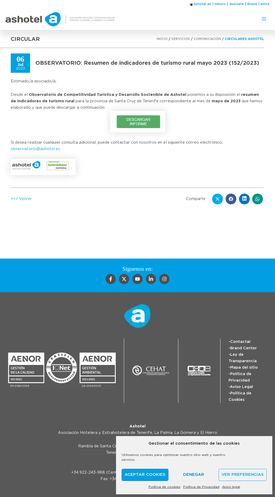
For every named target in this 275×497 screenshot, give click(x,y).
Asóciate (236, 4)
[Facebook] (111, 279)
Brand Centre (258, 4)
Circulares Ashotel (244, 39)
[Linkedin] (151, 279)
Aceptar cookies (145, 475)
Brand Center (243, 348)
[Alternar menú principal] (264, 19)
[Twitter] (124, 279)
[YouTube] (137, 279)
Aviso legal (231, 486)
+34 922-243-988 (88, 472)
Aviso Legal (241, 387)
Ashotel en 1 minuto (210, 4)
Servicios (180, 39)
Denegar (193, 475)
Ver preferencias (243, 475)
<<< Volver (21, 199)
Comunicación (207, 39)
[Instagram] (164, 279)
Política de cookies (164, 486)
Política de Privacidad (201, 486)
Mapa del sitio (244, 367)
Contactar (240, 342)
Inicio (162, 39)
